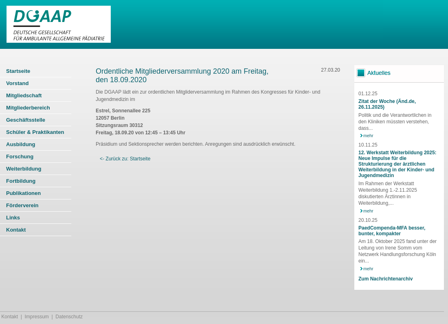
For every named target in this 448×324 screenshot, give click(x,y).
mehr (368, 135)
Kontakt (9, 317)
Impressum (37, 317)
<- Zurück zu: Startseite (125, 159)
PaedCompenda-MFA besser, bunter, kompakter (391, 230)
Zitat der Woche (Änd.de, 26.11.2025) (387, 104)
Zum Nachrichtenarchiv (385, 279)
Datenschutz (69, 317)
